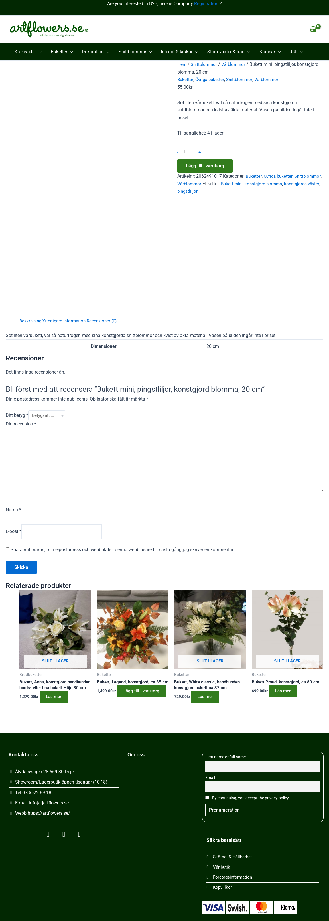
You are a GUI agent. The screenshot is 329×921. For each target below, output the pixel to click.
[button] (39, 51)
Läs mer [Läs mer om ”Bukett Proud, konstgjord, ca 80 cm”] (285, 695)
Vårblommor (235, 64)
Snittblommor (135, 51)
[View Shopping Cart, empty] (313, 29)
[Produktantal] (189, 152)
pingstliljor (226, 191)
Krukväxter (28, 51)
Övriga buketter (211, 79)
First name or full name (225, 755)
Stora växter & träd (228, 51)
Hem (182, 64)
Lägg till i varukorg (205, 166)
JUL (296, 51)
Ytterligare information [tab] (66, 321)
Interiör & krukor (179, 51)
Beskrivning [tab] (31, 321)
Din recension (21, 424)
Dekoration (95, 51)
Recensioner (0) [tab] (106, 321)
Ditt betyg (17, 415)
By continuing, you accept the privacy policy (247, 796)
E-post (13, 535)
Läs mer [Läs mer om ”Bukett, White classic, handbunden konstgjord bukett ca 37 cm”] (208, 701)
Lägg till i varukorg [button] (120, 704)
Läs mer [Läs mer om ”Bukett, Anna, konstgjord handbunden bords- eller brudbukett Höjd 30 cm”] (56, 707)
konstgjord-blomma (296, 184)
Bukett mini (262, 184)
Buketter (62, 51)
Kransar (270, 51)
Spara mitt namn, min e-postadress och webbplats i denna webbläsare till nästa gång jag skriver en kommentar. (122, 553)
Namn (13, 513)
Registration (206, 3)
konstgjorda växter (195, 191)
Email (210, 776)
